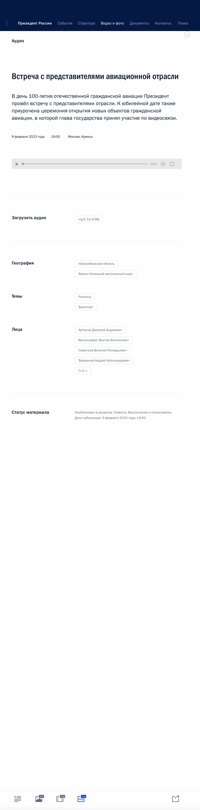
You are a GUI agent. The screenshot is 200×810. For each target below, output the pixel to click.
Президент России (35, 7)
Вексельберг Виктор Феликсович (103, 340)
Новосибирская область (96, 263)
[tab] (17, 799)
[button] (8, 8)
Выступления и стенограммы (150, 412)
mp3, (88, 219)
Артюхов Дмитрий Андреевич (100, 330)
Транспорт (85, 307)
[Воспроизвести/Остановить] (17, 164)
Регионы (84, 297)
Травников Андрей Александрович (104, 360)
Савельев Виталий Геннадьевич (102, 350)
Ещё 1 (83, 370)
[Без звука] (163, 164)
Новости (120, 412)
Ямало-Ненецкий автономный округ (105, 274)
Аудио (18, 41)
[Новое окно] (172, 164)
